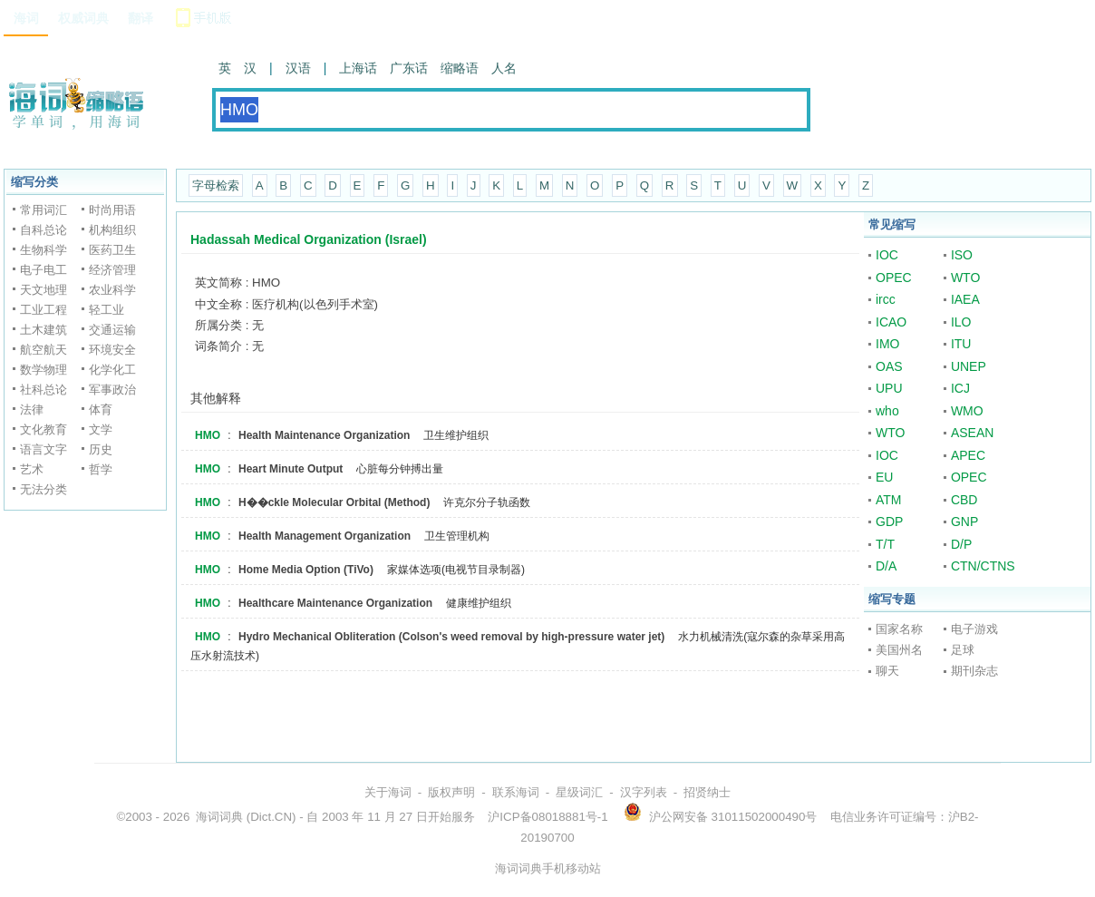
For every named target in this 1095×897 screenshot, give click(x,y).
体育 (100, 409)
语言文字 (43, 449)
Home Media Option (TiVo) (305, 569)
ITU (961, 343)
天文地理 (43, 290)
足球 (962, 650)
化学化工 (112, 369)
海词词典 (219, 817)
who (887, 411)
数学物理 (43, 369)
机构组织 (112, 230)
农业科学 (112, 290)
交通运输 (112, 329)
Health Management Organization (324, 536)
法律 (32, 409)
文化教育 (43, 429)
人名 (504, 68)
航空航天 (43, 349)
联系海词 (515, 792)
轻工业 (106, 310)
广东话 (409, 68)
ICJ (960, 388)
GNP (964, 521)
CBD (964, 499)
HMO (207, 435)
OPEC (894, 277)
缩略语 (460, 68)
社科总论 (43, 389)
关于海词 (388, 792)
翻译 (140, 18)
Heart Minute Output (290, 469)
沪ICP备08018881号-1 (547, 817)
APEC (968, 455)
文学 (100, 429)
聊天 (887, 671)
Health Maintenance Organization (324, 435)
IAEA (965, 299)
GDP (889, 521)
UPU (889, 388)
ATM (889, 499)
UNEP (968, 366)
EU (884, 477)
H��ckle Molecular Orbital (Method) (334, 502)
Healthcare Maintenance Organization (335, 603)
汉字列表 (643, 792)
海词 (26, 18)
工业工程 (43, 310)
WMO (967, 411)
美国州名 (899, 650)
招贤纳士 (707, 792)
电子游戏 (974, 629)
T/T (885, 544)
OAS (889, 366)
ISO (962, 255)
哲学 (100, 469)
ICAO (891, 322)
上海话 (358, 68)
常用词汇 (43, 210)
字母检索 (215, 185)
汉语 (298, 68)
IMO (887, 343)
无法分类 (43, 489)
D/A (886, 566)
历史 (100, 449)
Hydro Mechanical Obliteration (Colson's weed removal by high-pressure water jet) (451, 636)
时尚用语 (112, 210)
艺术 (32, 469)
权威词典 (83, 18)
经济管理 (112, 270)
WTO (965, 277)
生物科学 (43, 250)
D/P (961, 544)
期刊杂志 (974, 671)
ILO (961, 322)
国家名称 (899, 629)
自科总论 (43, 230)
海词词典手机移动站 (548, 868)
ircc (886, 299)
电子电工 (43, 270)
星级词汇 (579, 792)
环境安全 (112, 349)
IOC (887, 255)
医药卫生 (112, 250)
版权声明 (451, 792)
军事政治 (112, 389)
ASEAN (972, 432)
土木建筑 (43, 329)
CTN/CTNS (983, 566)
